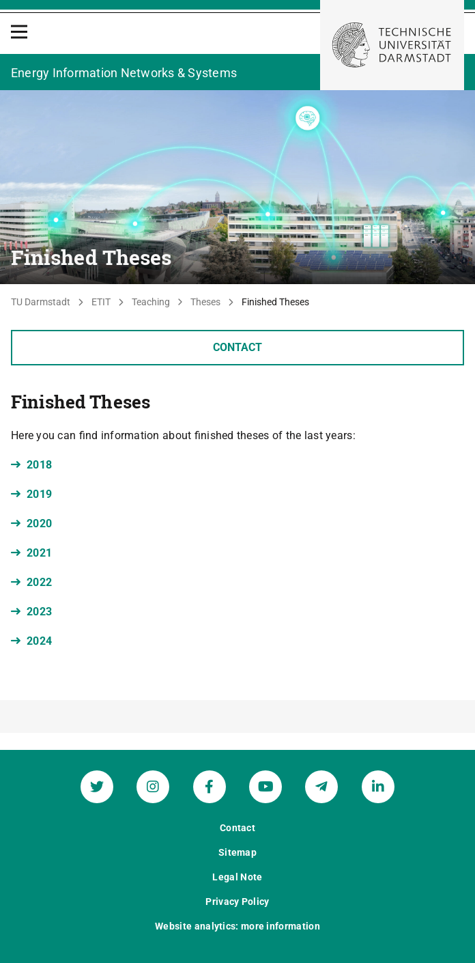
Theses (205, 301)
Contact (237, 347)
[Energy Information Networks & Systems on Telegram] (321, 786)
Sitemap (237, 852)
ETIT (101, 301)
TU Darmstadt (40, 301)
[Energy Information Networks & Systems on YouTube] (265, 786)
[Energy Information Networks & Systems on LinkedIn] (378, 786)
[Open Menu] (19, 31)
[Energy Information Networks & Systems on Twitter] (97, 786)
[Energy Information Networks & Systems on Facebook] (209, 786)
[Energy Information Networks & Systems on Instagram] (152, 786)
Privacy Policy (237, 901)
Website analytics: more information (237, 926)
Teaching (151, 301)
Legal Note (237, 876)
